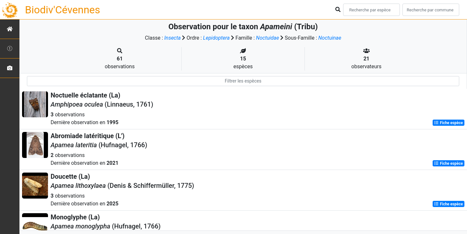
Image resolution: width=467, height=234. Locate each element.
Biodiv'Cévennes (62, 10)
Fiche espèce (448, 123)
